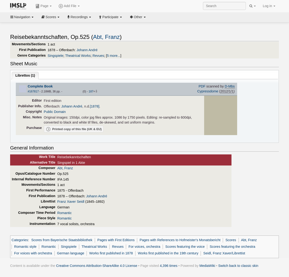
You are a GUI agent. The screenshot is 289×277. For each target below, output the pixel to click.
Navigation (21, 17)
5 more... (113, 56)
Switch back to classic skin (238, 266)
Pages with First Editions (116, 240)
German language (70, 253)
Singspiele (55, 56)
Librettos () (25, 75)
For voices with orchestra (33, 253)
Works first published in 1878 (111, 253)
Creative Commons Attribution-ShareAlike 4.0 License (96, 266)
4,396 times (169, 266)
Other (138, 17)
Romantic (64, 213)
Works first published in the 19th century (168, 253)
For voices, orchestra (144, 246)
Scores (50, 17)
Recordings (79, 17)
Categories (20, 240)
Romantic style (25, 246)
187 (91, 91)
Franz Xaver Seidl (70, 201)
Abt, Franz (106, 37)
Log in (269, 6)
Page (43, 6)
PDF (201, 86)
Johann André (87, 50)
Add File (69, 6)
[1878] (94, 106)
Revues (98, 56)
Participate (110, 17)
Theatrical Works (78, 56)
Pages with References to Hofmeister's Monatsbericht (180, 240)
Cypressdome (207, 91)
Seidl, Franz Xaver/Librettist (224, 253)
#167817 (33, 91)
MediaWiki (207, 266)
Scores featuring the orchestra (232, 246)
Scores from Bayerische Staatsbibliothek (61, 240)
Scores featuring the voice (185, 246)
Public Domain (55, 112)
